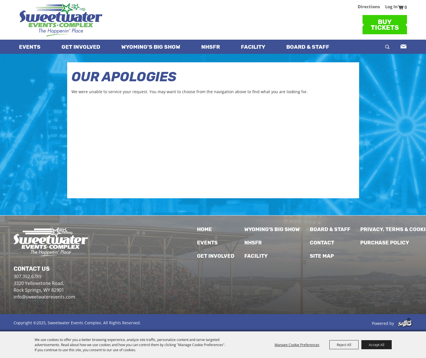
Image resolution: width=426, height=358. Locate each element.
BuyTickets (385, 24)
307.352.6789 (27, 276)
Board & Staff (307, 47)
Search (387, 46)
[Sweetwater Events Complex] (61, 20)
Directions (369, 6)
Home (204, 229)
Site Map (322, 256)
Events (30, 47)
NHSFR (210, 47)
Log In (391, 6)
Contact (322, 243)
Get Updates (403, 46)
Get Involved (81, 47)
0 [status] (405, 7)
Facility (253, 47)
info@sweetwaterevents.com (44, 297)
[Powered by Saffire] (404, 323)
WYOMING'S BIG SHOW (150, 47)
